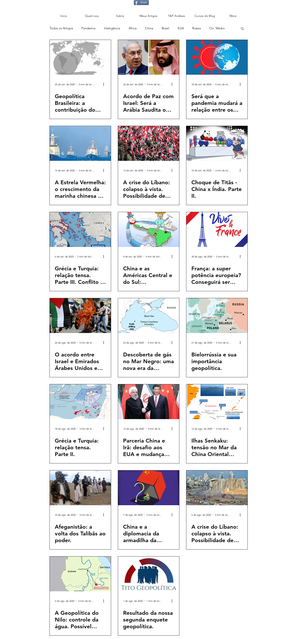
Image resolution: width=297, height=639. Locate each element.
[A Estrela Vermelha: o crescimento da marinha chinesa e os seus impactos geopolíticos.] (80, 143)
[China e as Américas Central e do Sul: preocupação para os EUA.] (148, 229)
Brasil (165, 28)
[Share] (141, 2)
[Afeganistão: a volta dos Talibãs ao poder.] (80, 487)
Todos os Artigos (61, 28)
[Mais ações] (105, 84)
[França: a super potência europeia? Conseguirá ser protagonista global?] (216, 229)
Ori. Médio (217, 28)
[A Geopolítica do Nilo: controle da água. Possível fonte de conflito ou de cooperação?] (80, 573)
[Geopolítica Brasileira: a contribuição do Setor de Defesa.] (80, 57)
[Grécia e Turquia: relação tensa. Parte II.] (80, 401)
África (133, 28)
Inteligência (112, 28)
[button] (242, 29)
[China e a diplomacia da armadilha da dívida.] (148, 487)
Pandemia (88, 28)
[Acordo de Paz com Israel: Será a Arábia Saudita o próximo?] (148, 57)
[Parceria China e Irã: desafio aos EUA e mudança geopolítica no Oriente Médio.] (148, 401)
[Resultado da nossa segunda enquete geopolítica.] (148, 573)
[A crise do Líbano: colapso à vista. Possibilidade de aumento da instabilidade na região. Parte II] (216, 487)
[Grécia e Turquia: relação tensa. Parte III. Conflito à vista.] (80, 229)
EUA (181, 28)
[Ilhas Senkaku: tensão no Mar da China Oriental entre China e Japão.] (216, 401)
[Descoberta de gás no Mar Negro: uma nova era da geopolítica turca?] (148, 315)
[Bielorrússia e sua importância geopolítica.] (216, 315)
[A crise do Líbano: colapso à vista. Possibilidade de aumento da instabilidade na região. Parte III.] (148, 143)
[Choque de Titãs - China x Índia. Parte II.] (216, 143)
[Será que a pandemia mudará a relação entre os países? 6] (216, 57)
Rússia (196, 28)
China (149, 28)
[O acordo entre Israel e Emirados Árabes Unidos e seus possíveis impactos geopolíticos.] (80, 315)
